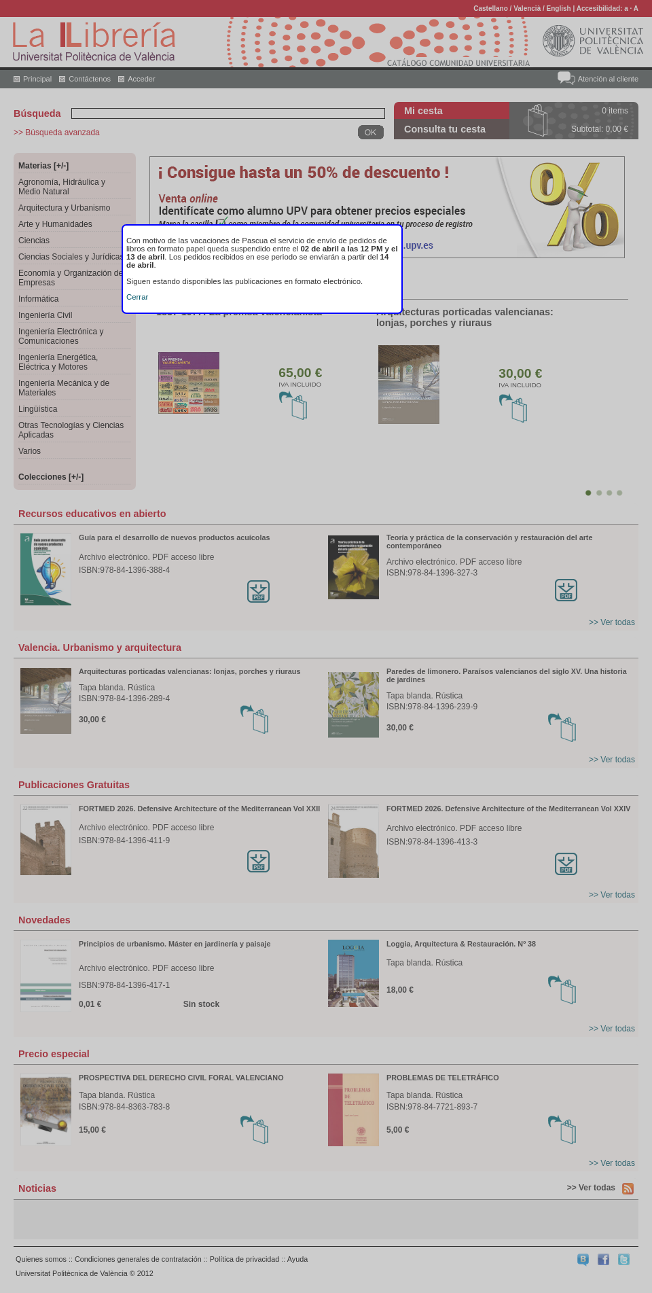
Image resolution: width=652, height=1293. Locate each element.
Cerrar (137, 297)
